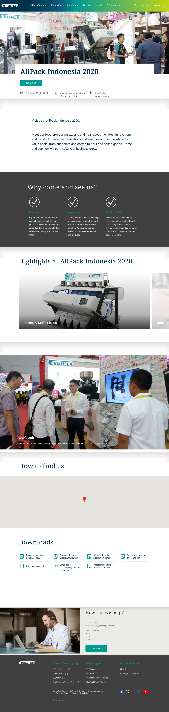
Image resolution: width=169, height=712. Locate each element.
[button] (84, 499)
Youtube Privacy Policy (80, 693)
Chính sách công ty (60, 673)
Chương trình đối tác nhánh (131, 673)
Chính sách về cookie (77, 691)
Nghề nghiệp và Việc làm (96, 682)
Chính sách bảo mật (60, 691)
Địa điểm (90, 673)
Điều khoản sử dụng (95, 691)
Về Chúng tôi (91, 669)
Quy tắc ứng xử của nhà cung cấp (66, 682)
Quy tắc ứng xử (59, 677)
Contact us (31, 83)
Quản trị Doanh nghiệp (62, 669)
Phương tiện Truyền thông (97, 677)
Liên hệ (123, 669)
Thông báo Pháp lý (62, 693)
